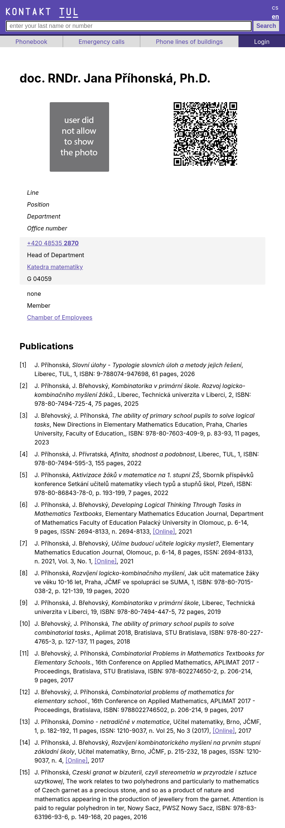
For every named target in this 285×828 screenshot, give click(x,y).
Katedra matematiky (55, 267)
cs (275, 7)
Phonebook (32, 41)
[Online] (164, 531)
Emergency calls (102, 41)
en (275, 16)
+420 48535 (53, 243)
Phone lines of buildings (189, 41)
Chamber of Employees (59, 317)
